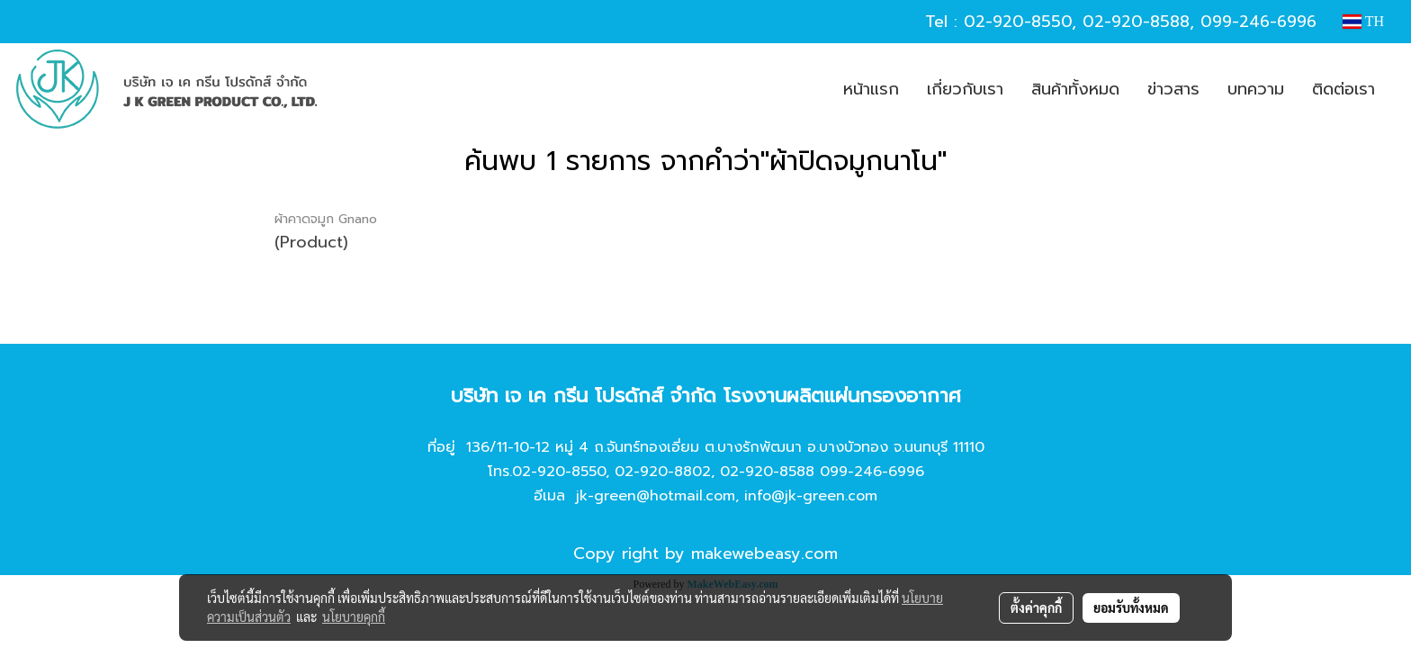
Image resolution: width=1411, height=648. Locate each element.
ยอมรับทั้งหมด (1131, 607)
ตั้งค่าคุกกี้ (1036, 607)
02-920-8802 (663, 471)
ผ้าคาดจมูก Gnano (325, 219)
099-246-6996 (1258, 21)
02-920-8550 (1018, 21)
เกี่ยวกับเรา (965, 89)
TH (1363, 21)
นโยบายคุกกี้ (353, 616)
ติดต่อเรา (1343, 89)
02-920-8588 (1136, 21)
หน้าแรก (871, 89)
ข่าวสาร (1173, 89)
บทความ (1255, 89)
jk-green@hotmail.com (655, 496)
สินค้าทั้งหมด (1075, 89)
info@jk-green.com (810, 496)
